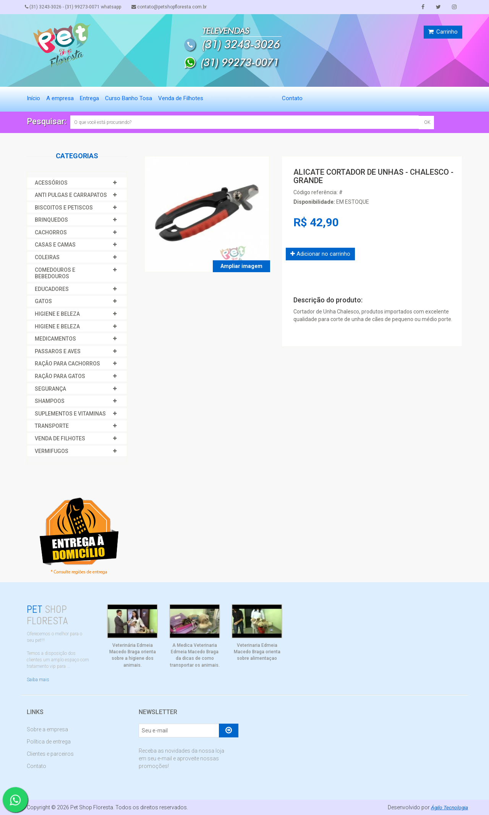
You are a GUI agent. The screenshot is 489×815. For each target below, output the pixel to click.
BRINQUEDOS (51, 220)
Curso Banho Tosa (128, 98)
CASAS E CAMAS (55, 245)
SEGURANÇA (50, 389)
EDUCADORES (52, 289)
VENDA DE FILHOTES (60, 438)
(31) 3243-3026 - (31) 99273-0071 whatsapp (75, 7)
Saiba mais (38, 679)
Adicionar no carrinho (320, 253)
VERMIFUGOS (51, 451)
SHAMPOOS (50, 401)
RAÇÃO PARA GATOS (60, 376)
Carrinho (443, 31)
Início (33, 98)
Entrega (89, 98)
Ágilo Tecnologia (449, 807)
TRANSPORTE (52, 426)
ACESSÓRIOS (51, 183)
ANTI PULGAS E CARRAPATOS (71, 195)
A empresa (60, 98)
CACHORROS (51, 232)
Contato (292, 98)
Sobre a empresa (47, 729)
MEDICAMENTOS (55, 339)
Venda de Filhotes (180, 98)
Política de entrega (49, 742)
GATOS (43, 301)
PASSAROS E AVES (58, 351)
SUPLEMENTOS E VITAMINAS (70, 414)
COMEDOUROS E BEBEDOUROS (55, 273)
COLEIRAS (47, 257)
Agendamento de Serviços (242, 98)
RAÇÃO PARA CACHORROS (67, 363)
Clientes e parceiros (50, 754)
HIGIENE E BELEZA (57, 314)
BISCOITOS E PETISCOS (64, 208)
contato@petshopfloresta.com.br (172, 7)
